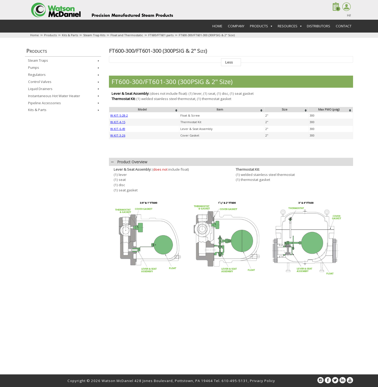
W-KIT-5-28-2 (119, 201)
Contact (343, 26)
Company (236, 26)
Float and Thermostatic (127, 35)
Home (217, 26)
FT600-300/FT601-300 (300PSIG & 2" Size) (207, 35)
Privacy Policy (262, 380)
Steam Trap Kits (94, 35)
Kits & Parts (70, 35)
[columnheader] (144, 195)
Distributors (318, 26)
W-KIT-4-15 (117, 208)
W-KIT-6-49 (117, 214)
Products (50, 35)
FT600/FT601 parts (161, 35)
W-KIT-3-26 (117, 221)
